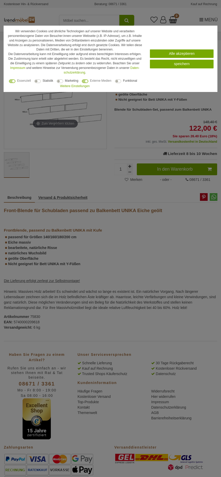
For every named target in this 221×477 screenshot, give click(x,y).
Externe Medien (100, 80)
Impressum (17, 68)
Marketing (71, 80)
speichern (182, 64)
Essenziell (24, 80)
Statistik (48, 80)
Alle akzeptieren (182, 53)
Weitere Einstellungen (75, 86)
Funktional (130, 80)
